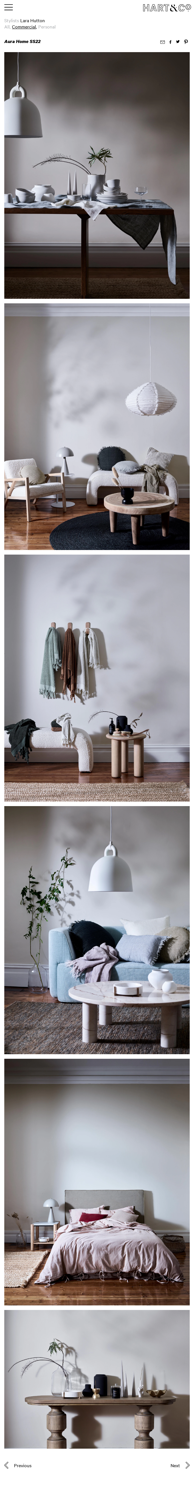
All (7, 26)
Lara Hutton (32, 20)
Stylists (11, 20)
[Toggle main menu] (8, 7)
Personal (47, 26)
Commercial (24, 26)
